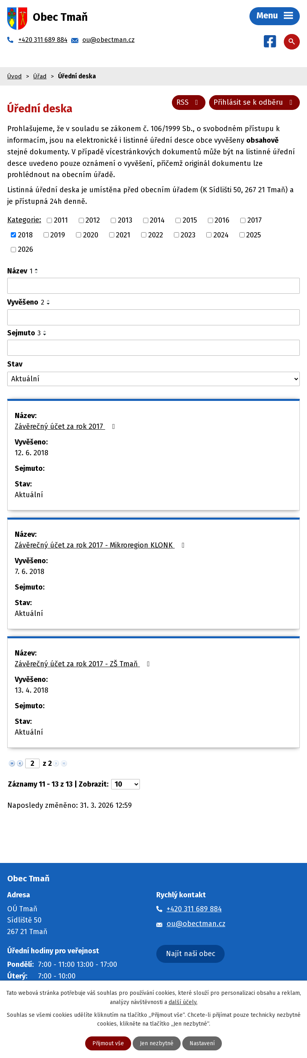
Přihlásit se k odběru (254, 102)
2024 (221, 234)
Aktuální (29, 494)
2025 (253, 234)
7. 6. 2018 (29, 571)
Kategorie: (24, 219)
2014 (157, 220)
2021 (123, 234)
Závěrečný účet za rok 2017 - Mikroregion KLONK (101, 545)
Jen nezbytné (156, 1043)
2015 (190, 220)
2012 (93, 220)
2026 (25, 249)
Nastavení (202, 1043)
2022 (155, 234)
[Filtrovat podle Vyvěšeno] (153, 317)
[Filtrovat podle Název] (153, 286)
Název (19, 271)
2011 (61, 220)
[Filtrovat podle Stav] (153, 379)
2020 (90, 234)
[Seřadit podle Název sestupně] (36, 272)
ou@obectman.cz (196, 923)
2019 (57, 234)
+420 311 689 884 (194, 909)
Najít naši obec (190, 953)
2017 (254, 220)
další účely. (183, 1001)
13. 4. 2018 (31, 690)
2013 (125, 220)
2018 (25, 234)
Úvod (14, 76)
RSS (188, 102)
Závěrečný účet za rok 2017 (66, 426)
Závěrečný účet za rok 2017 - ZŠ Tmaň (84, 664)
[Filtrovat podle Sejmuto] (153, 348)
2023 (188, 234)
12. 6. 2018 (31, 452)
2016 (222, 220)
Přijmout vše (108, 1043)
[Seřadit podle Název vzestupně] (36, 269)
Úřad (39, 76)
